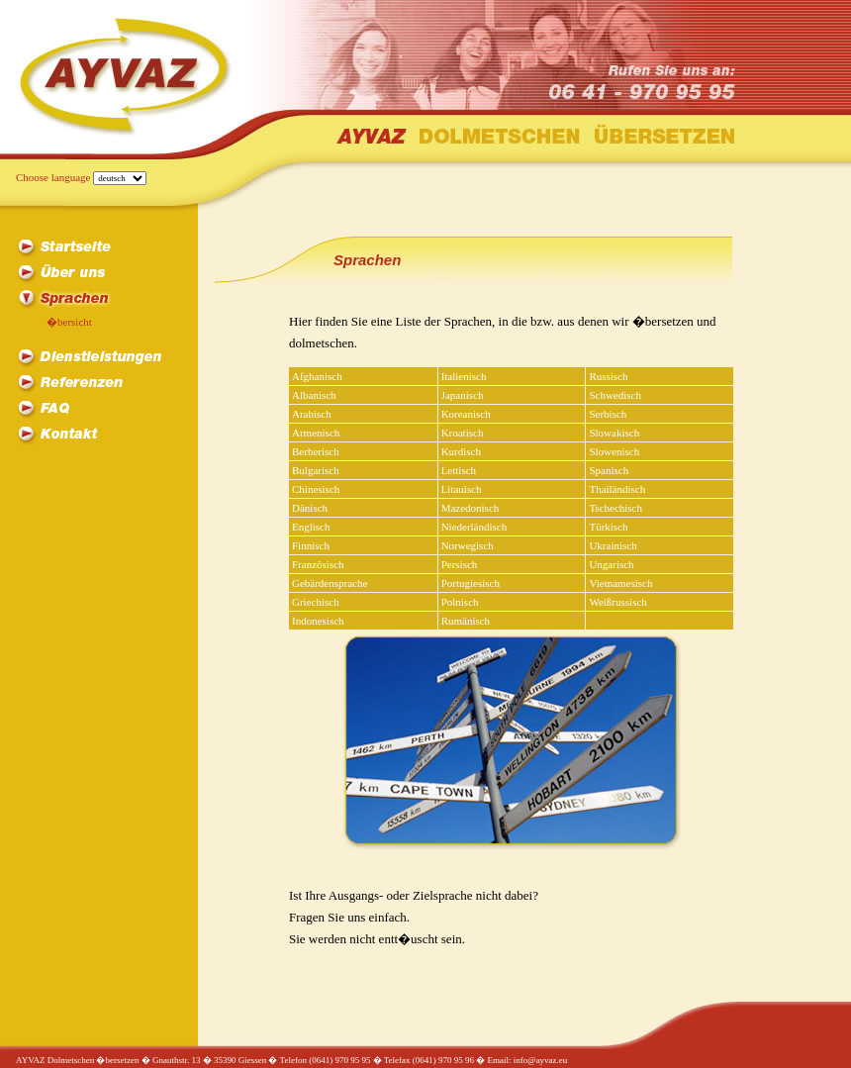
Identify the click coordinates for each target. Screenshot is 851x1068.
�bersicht (69, 322)
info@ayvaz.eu (541, 1060)
